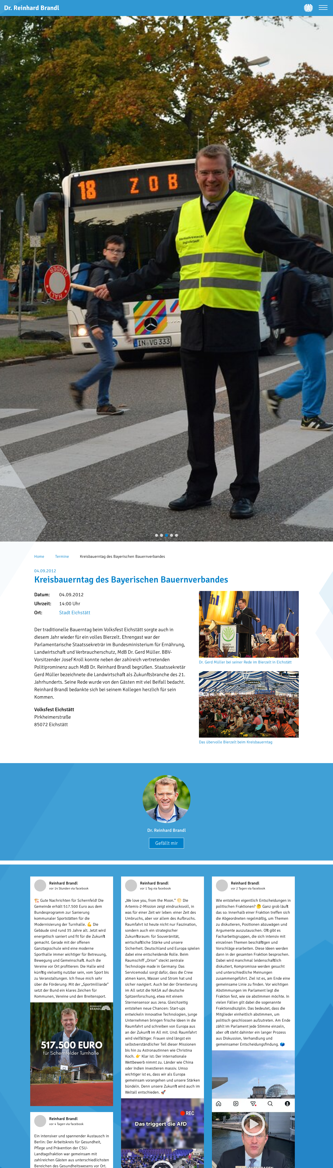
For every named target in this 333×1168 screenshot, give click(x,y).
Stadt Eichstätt (74, 612)
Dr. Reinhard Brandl (166, 830)
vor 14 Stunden (60, 888)
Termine (62, 556)
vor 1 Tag (146, 888)
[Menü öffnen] (323, 8)
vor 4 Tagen (57, 1124)
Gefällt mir (166, 843)
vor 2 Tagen (239, 888)
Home (39, 556)
